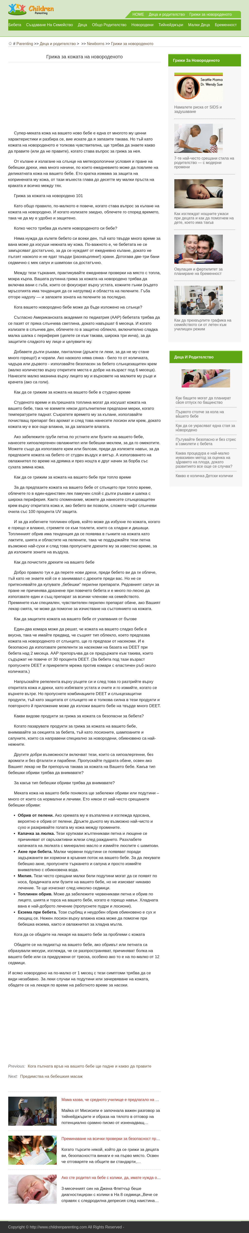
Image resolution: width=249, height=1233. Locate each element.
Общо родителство (109, 25)
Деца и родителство (167, 14)
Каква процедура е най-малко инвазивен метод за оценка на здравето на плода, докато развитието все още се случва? (204, 459)
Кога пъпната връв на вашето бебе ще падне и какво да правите (89, 1066)
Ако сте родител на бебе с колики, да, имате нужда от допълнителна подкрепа (132, 1178)
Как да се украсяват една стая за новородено (205, 428)
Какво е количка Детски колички (204, 476)
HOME (138, 14)
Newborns (95, 44)
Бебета (14, 25)
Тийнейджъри (171, 25)
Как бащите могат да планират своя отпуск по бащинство (203, 400)
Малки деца (199, 25)
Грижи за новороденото (210, 14)
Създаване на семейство (49, 25)
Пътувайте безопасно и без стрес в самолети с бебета (206, 441)
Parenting (24, 44)
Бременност (226, 25)
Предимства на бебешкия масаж (51, 1076)
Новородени (142, 25)
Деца (82, 25)
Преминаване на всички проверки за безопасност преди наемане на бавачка (131, 1139)
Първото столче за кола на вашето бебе (200, 414)
